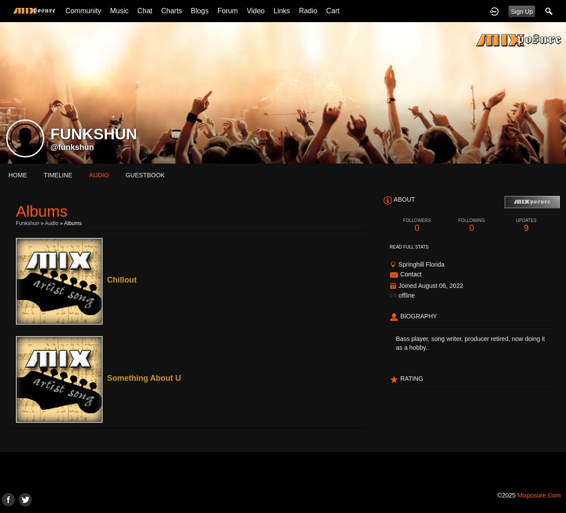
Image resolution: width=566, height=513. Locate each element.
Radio (308, 11)
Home (17, 175)
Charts (171, 11)
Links (282, 11)
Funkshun (27, 223)
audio (99, 175)
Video (256, 11)
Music (119, 11)
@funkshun (72, 147)
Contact (410, 274)
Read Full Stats (409, 247)
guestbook (145, 175)
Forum (228, 11)
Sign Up (522, 11)
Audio (51, 223)
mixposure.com (539, 495)
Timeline (58, 175)
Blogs (200, 11)
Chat (145, 11)
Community (83, 11)
